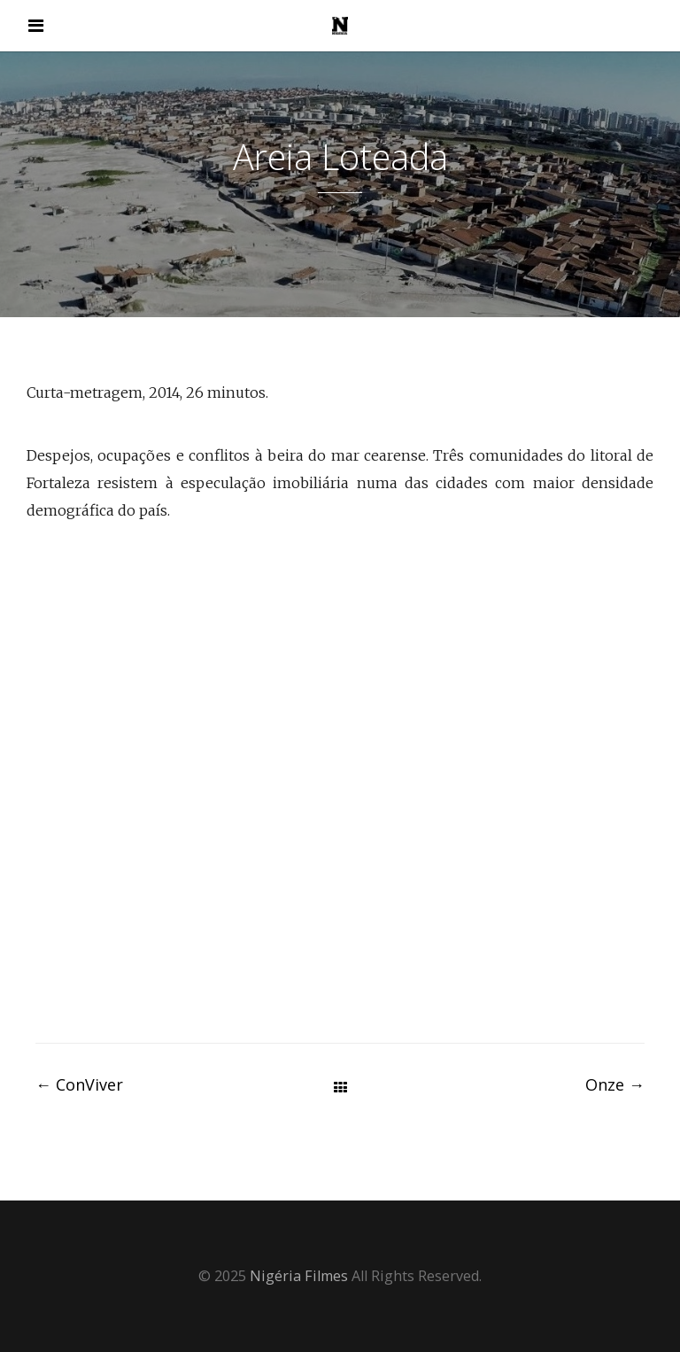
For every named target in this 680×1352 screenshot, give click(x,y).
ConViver (79, 1084)
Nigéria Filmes (299, 1276)
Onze (615, 1084)
